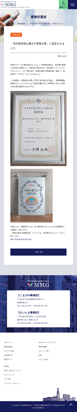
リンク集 (7, 379)
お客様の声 (8, 355)
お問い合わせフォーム (12, 370)
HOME (12, 23)
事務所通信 (21, 23)
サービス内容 (9, 351)
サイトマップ (9, 375)
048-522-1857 (26, 306)
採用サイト (8, 359)
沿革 (40, 355)
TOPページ (8, 342)
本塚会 (6, 366)
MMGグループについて (47, 342)
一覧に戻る (38, 252)
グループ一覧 (43, 351)
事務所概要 (42, 347)
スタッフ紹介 (43, 359)
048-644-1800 (26, 323)
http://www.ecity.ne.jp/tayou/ (21, 239)
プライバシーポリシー (12, 383)
